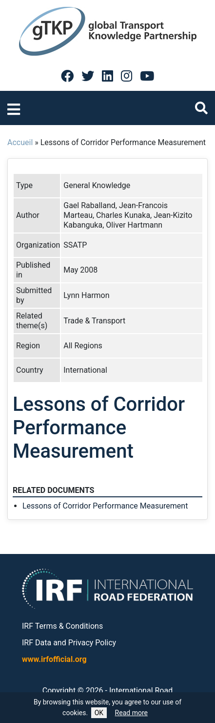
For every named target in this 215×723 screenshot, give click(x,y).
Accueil (20, 142)
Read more (131, 713)
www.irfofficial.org (54, 659)
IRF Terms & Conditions (62, 626)
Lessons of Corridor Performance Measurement (105, 505)
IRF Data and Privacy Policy (69, 642)
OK (99, 713)
